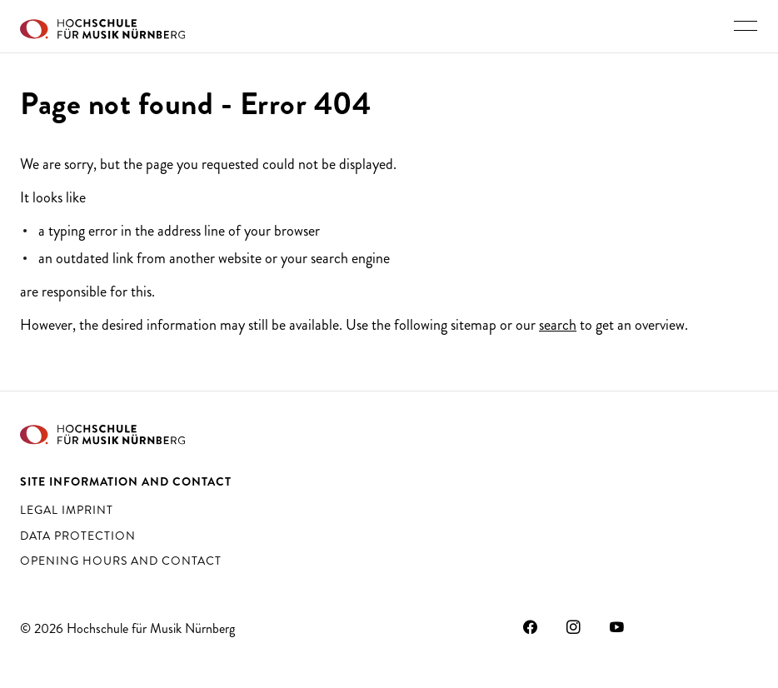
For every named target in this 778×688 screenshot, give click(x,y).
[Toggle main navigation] (745, 26)
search (557, 325)
